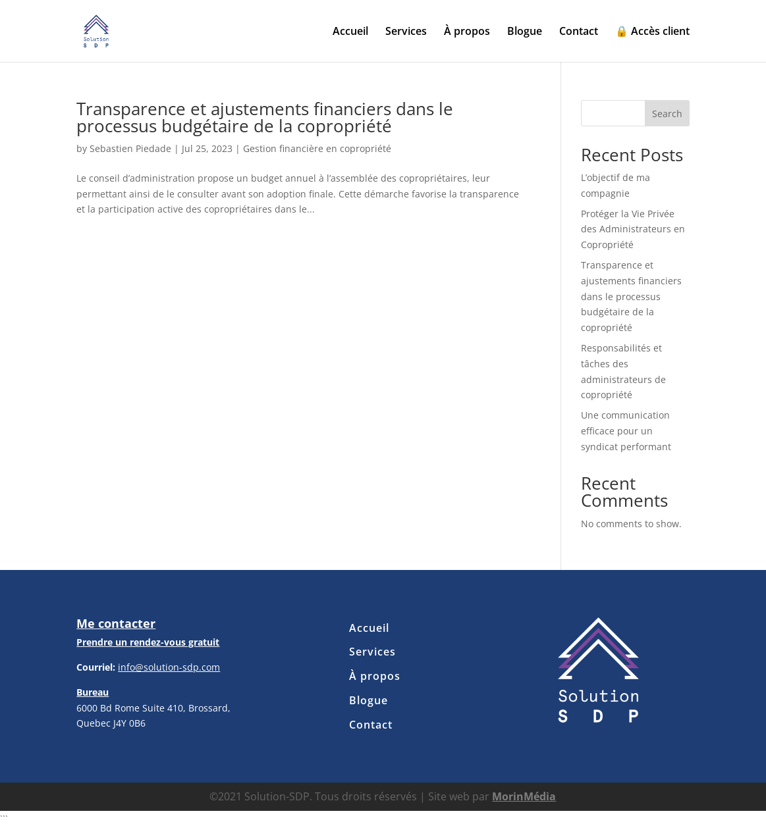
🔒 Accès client (652, 32)
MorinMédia (524, 796)
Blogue (524, 32)
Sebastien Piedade (130, 148)
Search (667, 113)
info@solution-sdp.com (169, 667)
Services (406, 32)
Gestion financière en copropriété (317, 148)
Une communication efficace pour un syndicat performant (626, 431)
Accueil (350, 32)
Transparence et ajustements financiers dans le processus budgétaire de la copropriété (264, 117)
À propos (467, 32)
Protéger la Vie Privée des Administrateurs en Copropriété (633, 229)
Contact (578, 32)
